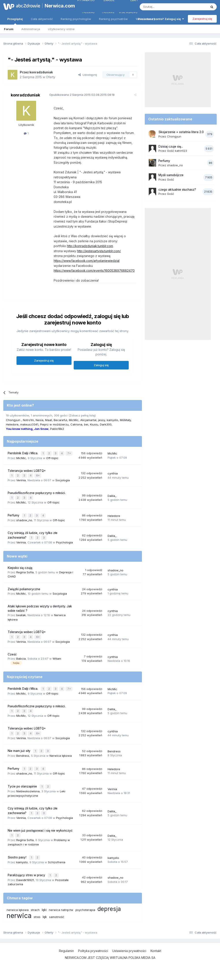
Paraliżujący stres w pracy (27, 865)
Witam (57, 655)
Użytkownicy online (61, 29)
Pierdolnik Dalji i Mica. (23, 453)
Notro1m (28, 420)
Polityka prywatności (93, 941)
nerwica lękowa (18, 899)
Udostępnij (87, 74)
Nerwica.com (57, 5)
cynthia (113, 472)
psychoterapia (85, 899)
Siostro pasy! (17, 848)
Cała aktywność (42, 19)
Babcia (21, 655)
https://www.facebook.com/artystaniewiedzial (84, 260)
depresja (109, 898)
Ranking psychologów (76, 19)
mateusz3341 (29, 424)
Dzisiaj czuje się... (170, 146)
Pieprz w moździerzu (54, 424)
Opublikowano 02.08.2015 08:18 (80, 94)
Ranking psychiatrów (113, 19)
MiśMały (125, 420)
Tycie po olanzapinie (23, 779)
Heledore (12, 424)
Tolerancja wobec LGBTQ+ (27, 470)
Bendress (22, 749)
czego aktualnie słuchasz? (177, 189)
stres (37, 907)
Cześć (12, 650)
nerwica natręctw (61, 899)
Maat (48, 420)
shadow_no (24, 517)
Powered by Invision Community (110, 955)
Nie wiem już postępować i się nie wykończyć (40, 822)
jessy (101, 420)
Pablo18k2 (57, 429)
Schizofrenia (56, 852)
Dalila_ (112, 494)
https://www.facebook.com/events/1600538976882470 (92, 270)
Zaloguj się (101, 365)
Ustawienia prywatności (129, 941)
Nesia (39, 420)
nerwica (19, 905)
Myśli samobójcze (170, 175)
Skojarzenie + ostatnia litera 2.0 (181, 132)
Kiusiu (94, 424)
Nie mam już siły (19, 745)
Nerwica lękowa (61, 749)
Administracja (30, 29)
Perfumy (14, 513)
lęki (44, 899)
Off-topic (52, 457)
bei (86, 424)
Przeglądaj (15, 21)
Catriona (76, 424)
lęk (45, 907)
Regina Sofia (25, 569)
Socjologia (62, 479)
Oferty (50, 77)
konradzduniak (41, 72)
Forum (8, 29)
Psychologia (64, 539)
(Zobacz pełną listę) (82, 415)
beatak (21, 612)
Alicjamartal (88, 420)
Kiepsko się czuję (20, 565)
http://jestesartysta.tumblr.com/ (97, 251)
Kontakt (155, 941)
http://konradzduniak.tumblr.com (88, 246)
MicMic (74, 420)
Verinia (21, 479)
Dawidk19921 (25, 870)
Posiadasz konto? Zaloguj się (161, 19)
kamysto (112, 420)
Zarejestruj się (202, 18)
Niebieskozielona (28, 783)
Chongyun (13, 420)
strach (35, 899)
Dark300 (106, 424)
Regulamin (66, 941)
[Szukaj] (162, 6)
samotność (56, 907)
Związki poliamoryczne (24, 586)
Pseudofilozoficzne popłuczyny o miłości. (37, 491)
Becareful (60, 420)
